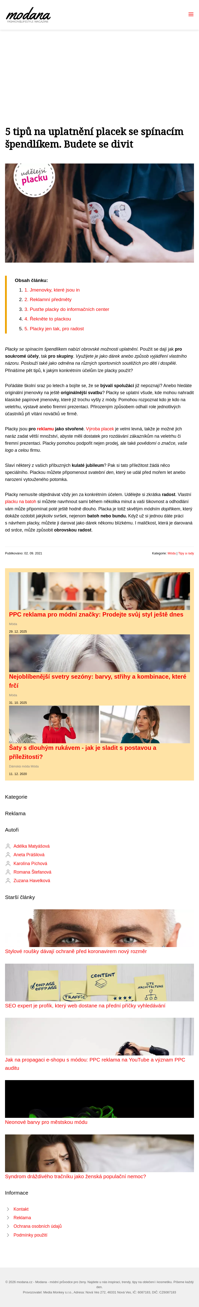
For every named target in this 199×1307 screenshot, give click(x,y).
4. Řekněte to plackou (47, 318)
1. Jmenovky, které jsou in (52, 290)
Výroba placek (100, 428)
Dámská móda (19, 766)
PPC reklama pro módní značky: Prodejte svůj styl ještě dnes (96, 614)
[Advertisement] (99, 67)
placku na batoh (20, 501)
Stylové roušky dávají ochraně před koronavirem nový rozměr (76, 951)
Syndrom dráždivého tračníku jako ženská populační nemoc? (75, 1176)
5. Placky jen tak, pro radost (54, 328)
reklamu (45, 428)
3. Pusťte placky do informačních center (66, 309)
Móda (172, 553)
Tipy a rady (186, 553)
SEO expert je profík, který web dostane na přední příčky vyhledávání (85, 1005)
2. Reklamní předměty (48, 299)
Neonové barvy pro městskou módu (46, 1122)
